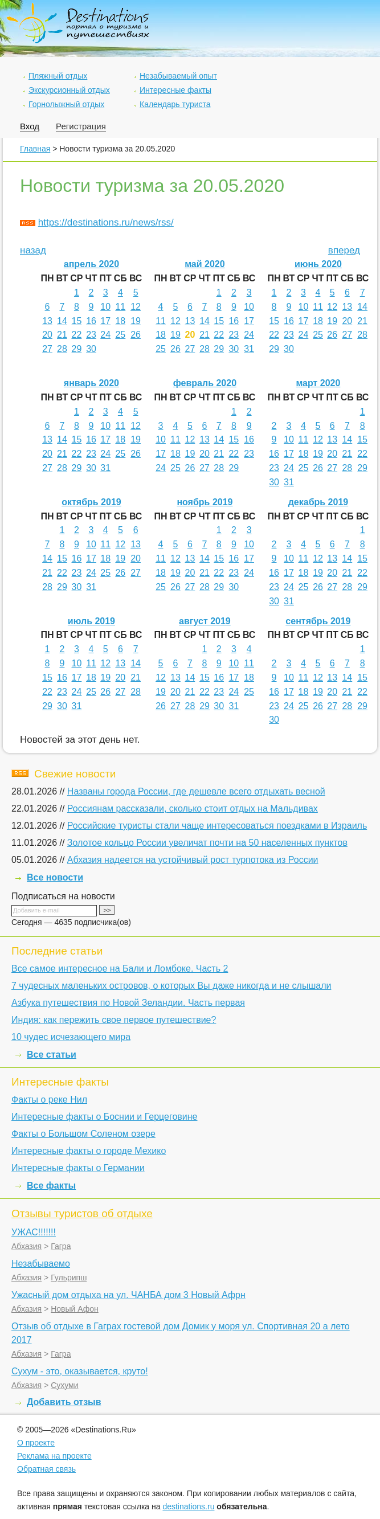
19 (135, 321)
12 (135, 307)
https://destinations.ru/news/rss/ (106, 222)
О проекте (36, 1442)
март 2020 (318, 383)
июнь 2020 (318, 264)
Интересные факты (175, 90)
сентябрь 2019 (317, 621)
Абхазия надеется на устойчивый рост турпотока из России (192, 860)
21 (62, 334)
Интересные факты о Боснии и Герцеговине (104, 1116)
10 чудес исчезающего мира (70, 1037)
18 (120, 321)
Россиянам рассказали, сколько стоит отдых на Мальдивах (192, 808)
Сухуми (64, 1385)
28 (62, 349)
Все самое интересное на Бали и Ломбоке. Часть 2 (119, 968)
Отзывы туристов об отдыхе (82, 1213)
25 (120, 334)
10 (105, 307)
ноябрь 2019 (204, 502)
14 (62, 321)
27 (47, 349)
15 (77, 321)
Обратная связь (46, 1468)
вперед (344, 250)
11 (120, 307)
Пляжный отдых (57, 75)
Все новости (55, 877)
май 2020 (204, 264)
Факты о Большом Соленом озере (83, 1134)
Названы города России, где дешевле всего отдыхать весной (196, 791)
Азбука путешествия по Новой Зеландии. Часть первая (128, 1003)
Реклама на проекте (54, 1455)
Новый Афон (75, 1308)
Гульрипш (69, 1277)
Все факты (51, 1185)
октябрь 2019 (91, 502)
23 (91, 334)
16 (91, 321)
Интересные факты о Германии (78, 1168)
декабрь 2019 (318, 502)
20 (47, 334)
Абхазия (26, 1246)
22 (77, 334)
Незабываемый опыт (178, 75)
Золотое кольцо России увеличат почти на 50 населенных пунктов (207, 842)
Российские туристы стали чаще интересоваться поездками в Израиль (217, 825)
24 (105, 334)
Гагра (61, 1246)
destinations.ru (188, 1506)
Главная (35, 148)
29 (77, 349)
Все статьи (51, 1054)
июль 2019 (91, 621)
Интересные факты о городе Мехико (88, 1151)
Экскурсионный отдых (69, 90)
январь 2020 (91, 383)
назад (33, 250)
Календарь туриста (175, 104)
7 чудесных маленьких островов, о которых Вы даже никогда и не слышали (171, 985)
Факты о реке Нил (49, 1099)
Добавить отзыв (64, 1402)
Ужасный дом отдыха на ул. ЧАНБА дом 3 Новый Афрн (128, 1295)
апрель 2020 (91, 264)
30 (91, 349)
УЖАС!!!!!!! (33, 1232)
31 (249, 349)
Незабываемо (40, 1263)
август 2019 (205, 621)
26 (135, 334)
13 (47, 321)
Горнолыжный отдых (66, 104)
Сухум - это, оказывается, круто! (79, 1371)
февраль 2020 (204, 383)
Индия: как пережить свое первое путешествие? (113, 1020)
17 (105, 321)
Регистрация (81, 126)
